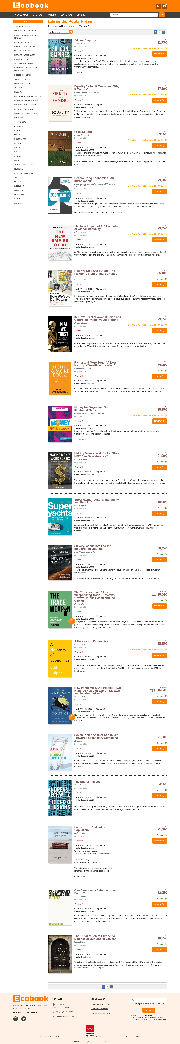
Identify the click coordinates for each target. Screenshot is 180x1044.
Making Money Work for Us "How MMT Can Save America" (96, 455)
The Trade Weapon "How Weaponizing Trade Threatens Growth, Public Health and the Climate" (94, 596)
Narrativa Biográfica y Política (28, 96)
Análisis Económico (23, 26)
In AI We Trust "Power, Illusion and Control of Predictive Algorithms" (97, 318)
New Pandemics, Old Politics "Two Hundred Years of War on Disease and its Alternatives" (97, 690)
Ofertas (37, 14)
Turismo (18, 88)
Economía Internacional (25, 31)
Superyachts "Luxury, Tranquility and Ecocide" (96, 501)
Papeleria (18, 190)
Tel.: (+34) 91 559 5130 (62, 1011)
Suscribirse (149, 1010)
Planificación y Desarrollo (26, 46)
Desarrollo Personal (24, 173)
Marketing (19, 118)
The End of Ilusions (87, 781)
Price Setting (83, 131)
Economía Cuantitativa (24, 83)
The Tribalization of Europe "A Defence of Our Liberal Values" (95, 937)
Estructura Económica (24, 55)
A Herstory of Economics (91, 641)
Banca (17, 130)
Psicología (19, 186)
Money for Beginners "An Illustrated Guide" (91, 409)
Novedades (21, 14)
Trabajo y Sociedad (22, 79)
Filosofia (18, 169)
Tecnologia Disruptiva (24, 164)
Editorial (66, 14)
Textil (17, 177)
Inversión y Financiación (25, 113)
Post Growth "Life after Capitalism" (89, 828)
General (18, 199)
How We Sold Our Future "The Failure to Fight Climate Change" (96, 272)
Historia (18, 156)
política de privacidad (154, 1003)
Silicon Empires (85, 40)
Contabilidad (20, 122)
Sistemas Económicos (24, 63)
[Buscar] (134, 15)
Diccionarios (20, 139)
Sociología (19, 182)
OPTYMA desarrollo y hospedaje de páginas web (90, 1042)
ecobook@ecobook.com (63, 1016)
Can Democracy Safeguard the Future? (95, 892)
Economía (18, 203)
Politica (18, 160)
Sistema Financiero (22, 51)
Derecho (18, 143)
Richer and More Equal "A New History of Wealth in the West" (95, 364)
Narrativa (18, 92)
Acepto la (150, 1003)
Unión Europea (21, 59)
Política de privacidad (100, 1004)
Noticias (51, 14)
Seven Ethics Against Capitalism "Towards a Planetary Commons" (96, 736)
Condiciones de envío (100, 1013)
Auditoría (18, 126)
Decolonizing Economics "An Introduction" (94, 179)
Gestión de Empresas (23, 109)
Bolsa (17, 152)
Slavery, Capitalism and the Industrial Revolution (92, 547)
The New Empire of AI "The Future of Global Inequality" (97, 227)
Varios (17, 147)
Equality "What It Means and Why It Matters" (96, 88)
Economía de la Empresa (25, 105)
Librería (81, 14)
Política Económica (23, 42)
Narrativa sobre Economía (26, 100)
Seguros (18, 135)
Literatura (19, 194)
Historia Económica (23, 75)
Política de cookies (99, 1008)
